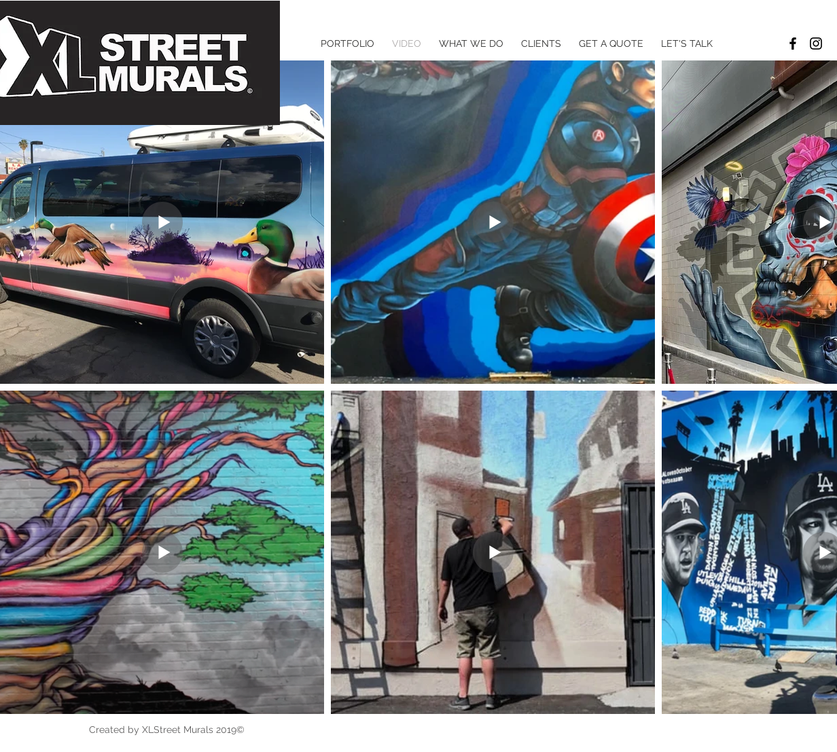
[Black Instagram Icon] (816, 43)
